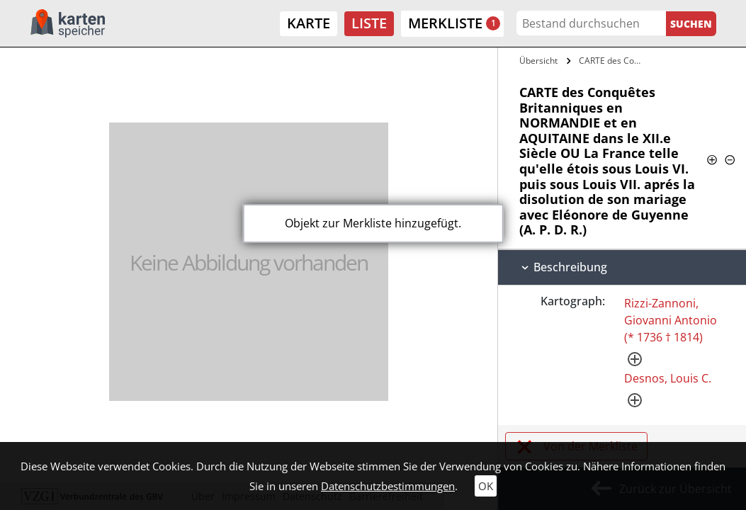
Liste (369, 23)
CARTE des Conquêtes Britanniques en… (612, 61)
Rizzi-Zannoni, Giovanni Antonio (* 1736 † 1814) (670, 320)
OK (485, 486)
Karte (308, 23)
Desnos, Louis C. (667, 378)
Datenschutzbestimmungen (388, 486)
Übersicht (538, 61)
